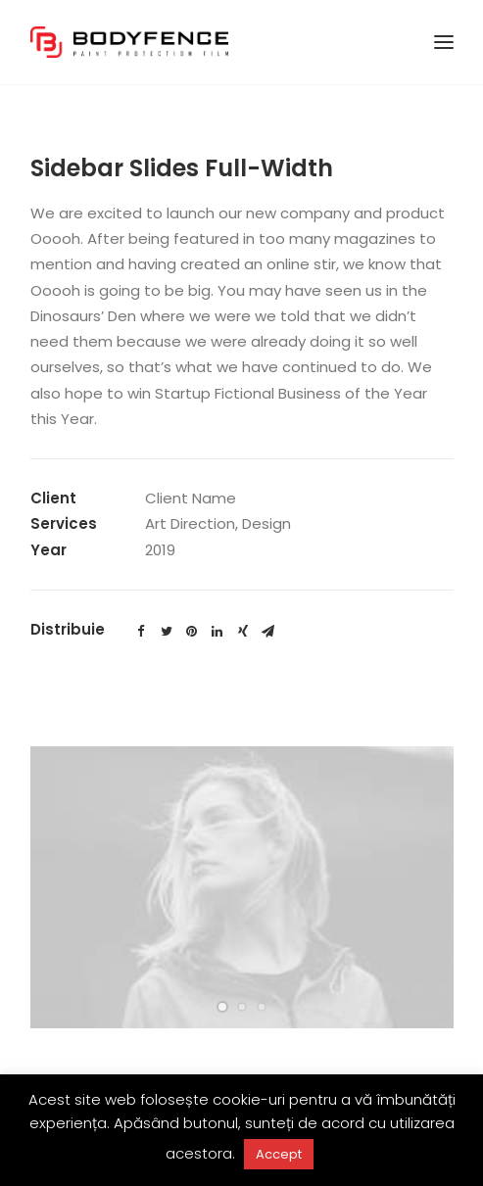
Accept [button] (279, 1154)
